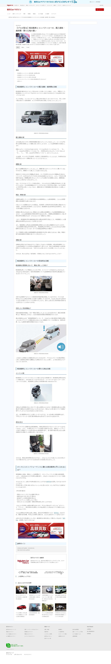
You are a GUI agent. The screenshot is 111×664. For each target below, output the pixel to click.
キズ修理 (47, 13)
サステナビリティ (27, 654)
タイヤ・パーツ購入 (63, 634)
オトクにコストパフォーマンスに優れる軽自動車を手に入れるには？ (31, 79)
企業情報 (89, 629)
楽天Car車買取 (76, 629)
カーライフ (53, 13)
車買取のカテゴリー (29, 631)
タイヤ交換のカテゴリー (11, 634)
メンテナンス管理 (48, 634)
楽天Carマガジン (16, 17)
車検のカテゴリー (10, 631)
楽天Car (10, 17)
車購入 (34, 13)
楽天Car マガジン (48, 636)
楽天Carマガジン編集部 (37, 557)
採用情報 (89, 633)
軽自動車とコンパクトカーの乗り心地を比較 (26, 77)
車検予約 (46, 631)
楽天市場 (101, 5)
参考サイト (19, 81)
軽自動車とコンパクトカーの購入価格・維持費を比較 (28, 73)
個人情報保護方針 (90, 631)
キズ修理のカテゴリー (10, 636)
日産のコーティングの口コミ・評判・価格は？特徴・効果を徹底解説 (29, 572)
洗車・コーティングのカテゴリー (31, 629)
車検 (24, 13)
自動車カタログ (62, 636)
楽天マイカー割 (47, 638)
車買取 (29, 13)
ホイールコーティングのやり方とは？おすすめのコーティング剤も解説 (53, 572)
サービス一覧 (9, 654)
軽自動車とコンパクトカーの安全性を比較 (26, 75)
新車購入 (60, 629)
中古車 (27, 47)
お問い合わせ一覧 (18, 654)
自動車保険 (75, 636)
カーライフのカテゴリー (30, 636)
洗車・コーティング (17, 13)
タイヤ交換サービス (77, 634)
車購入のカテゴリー (29, 634)
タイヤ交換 (40, 13)
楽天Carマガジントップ (11, 629)
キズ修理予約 (61, 631)
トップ (8, 13)
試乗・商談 (46, 629)
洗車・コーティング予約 (78, 631)
